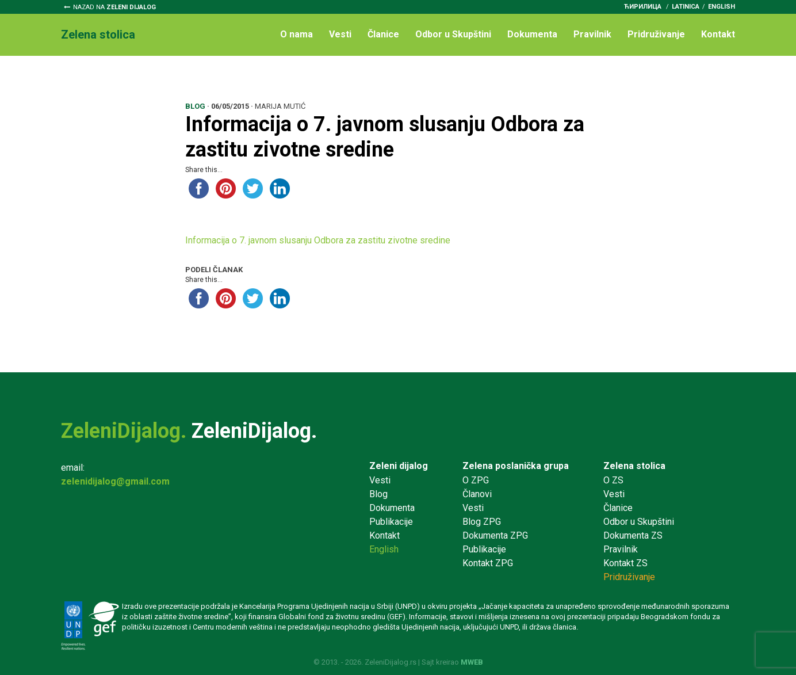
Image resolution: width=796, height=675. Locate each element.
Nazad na (114, 7)
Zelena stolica (634, 465)
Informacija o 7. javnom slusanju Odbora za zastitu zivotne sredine (317, 240)
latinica (685, 6)
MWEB (472, 662)
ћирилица (642, 6)
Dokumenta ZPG (495, 535)
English (721, 6)
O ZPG (475, 480)
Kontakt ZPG (487, 563)
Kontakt (718, 34)
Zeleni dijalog (398, 465)
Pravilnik (592, 34)
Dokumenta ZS (633, 535)
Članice (383, 34)
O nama (296, 34)
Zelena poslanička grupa (515, 465)
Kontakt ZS (625, 563)
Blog (378, 494)
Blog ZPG (481, 521)
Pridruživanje (656, 34)
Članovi (477, 494)
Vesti (340, 34)
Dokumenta (532, 34)
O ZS (613, 480)
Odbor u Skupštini (453, 34)
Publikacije (391, 521)
